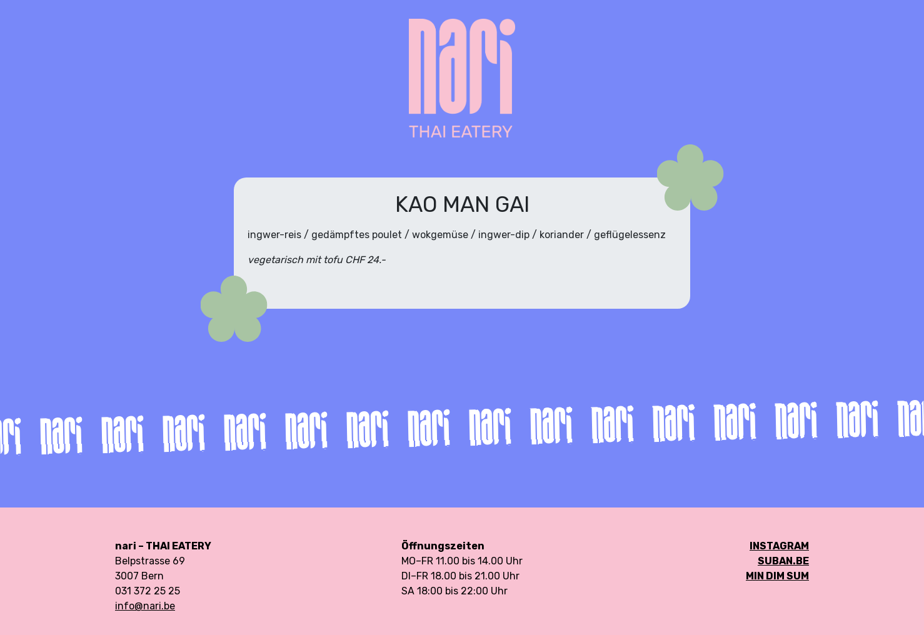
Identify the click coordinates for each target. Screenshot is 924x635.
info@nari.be (145, 606)
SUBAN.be (783, 561)
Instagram (779, 546)
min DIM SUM (777, 576)
